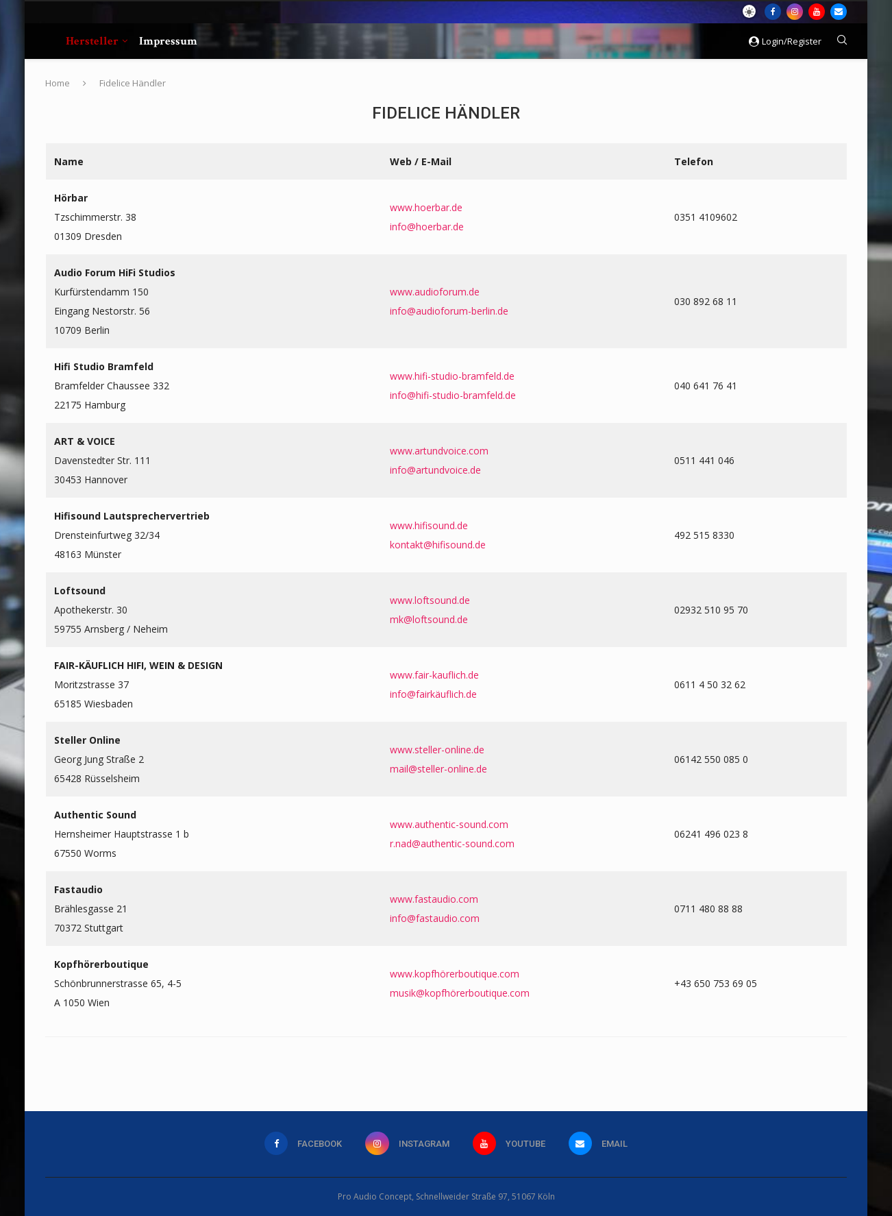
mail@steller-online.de (438, 768)
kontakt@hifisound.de (438, 544)
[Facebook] (773, 11)
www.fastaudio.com (434, 898)
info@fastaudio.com (435, 918)
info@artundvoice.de (435, 469)
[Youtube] (816, 11)
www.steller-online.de (437, 749)
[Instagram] (794, 11)
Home (57, 83)
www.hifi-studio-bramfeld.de (452, 375)
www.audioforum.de (435, 291)
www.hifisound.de (429, 525)
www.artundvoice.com (439, 450)
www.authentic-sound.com (449, 824)
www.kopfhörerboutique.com (454, 973)
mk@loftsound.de (429, 619)
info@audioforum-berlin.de (449, 310)
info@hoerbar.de (427, 226)
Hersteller (92, 41)
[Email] (838, 11)
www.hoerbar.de (426, 207)
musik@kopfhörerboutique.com (460, 992)
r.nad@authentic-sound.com (452, 843)
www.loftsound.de (430, 600)
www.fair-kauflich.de (434, 674)
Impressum (168, 41)
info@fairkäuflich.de (433, 694)
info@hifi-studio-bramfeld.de (453, 395)
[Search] (842, 41)
